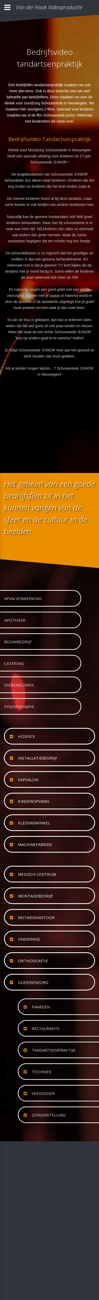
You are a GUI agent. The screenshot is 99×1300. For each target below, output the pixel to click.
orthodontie (33, 960)
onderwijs (29, 939)
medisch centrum (37, 874)
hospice (26, 736)
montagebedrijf (35, 895)
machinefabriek (35, 844)
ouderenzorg (33, 982)
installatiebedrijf (37, 758)
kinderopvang (33, 801)
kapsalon (28, 779)
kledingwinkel (34, 822)
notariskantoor (36, 917)
